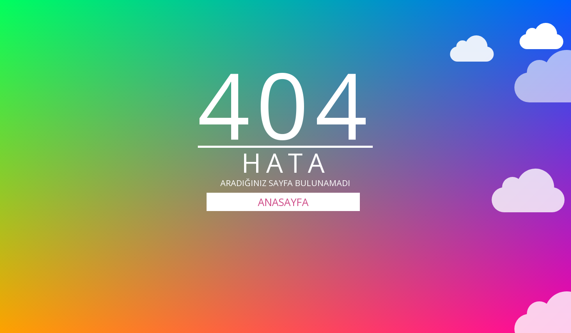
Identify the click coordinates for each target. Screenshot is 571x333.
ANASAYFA (283, 202)
